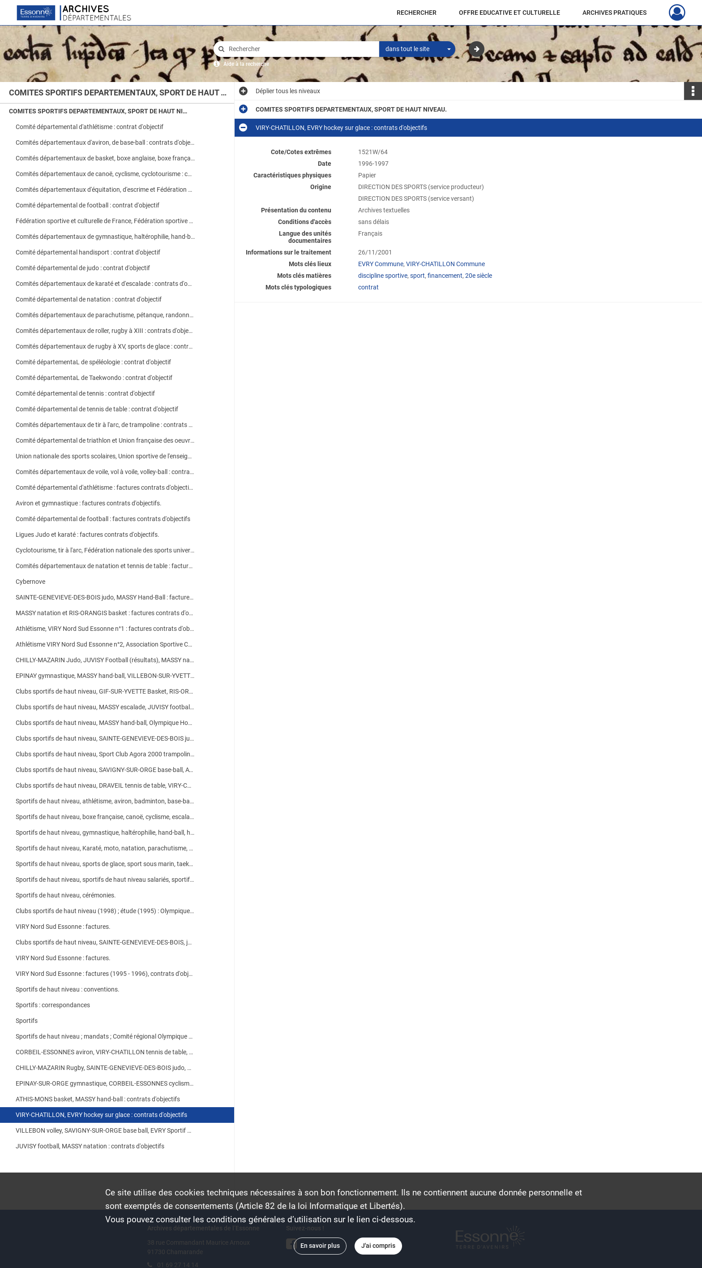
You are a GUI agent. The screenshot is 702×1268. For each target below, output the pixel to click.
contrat (368, 287)
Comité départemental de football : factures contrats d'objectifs (103, 518)
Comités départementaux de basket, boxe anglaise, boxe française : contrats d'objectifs (105, 158)
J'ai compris (378, 1245)
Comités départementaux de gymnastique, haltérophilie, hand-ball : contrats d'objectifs (105, 236)
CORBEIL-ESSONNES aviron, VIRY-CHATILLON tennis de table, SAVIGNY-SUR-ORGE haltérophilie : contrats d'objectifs (105, 1052)
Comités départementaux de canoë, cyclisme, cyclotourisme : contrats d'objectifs (105, 173)
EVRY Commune (380, 263)
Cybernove (30, 581)
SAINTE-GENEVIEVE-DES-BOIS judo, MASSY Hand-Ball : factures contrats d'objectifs (105, 597)
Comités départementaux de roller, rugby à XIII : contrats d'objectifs (105, 330)
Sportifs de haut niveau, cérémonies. (66, 895)
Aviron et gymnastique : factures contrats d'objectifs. (89, 503)
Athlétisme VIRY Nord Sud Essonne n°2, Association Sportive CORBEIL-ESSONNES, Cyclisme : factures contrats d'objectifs (105, 644)
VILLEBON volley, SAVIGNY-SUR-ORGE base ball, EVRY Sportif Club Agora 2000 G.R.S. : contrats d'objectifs (105, 1130)
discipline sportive (382, 275)
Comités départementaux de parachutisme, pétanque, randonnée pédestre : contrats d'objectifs (105, 315)
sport (417, 275)
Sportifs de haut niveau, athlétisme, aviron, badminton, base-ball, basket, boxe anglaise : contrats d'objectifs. (105, 801)
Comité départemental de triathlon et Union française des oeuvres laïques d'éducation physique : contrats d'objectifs (105, 440)
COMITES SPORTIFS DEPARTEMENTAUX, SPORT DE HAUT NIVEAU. (98, 111)
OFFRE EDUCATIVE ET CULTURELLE (509, 12)
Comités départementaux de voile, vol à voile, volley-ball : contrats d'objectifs (105, 471)
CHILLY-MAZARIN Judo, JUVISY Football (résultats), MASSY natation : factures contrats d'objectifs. (105, 660)
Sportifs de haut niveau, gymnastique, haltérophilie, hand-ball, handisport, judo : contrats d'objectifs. (105, 832)
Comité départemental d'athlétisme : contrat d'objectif (89, 126)
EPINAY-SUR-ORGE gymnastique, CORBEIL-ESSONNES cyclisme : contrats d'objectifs (105, 1083)
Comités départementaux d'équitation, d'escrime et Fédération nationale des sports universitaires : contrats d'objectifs (105, 189)
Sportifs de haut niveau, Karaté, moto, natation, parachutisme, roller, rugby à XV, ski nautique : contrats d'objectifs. (105, 848)
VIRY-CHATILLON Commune (445, 263)
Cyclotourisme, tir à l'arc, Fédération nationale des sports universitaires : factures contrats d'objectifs (105, 550)
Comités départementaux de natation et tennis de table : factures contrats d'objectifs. (105, 565)
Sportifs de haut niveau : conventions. (68, 989)
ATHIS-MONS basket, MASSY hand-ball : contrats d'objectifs (98, 1099)
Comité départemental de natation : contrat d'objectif (89, 299)
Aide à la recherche (246, 64)
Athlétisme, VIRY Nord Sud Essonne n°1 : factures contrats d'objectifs (105, 628)
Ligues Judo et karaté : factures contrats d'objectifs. (87, 534)
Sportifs (27, 1020)
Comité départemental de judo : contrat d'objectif (83, 268)
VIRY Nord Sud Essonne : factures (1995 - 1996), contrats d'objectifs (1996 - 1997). (105, 973)
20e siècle (478, 275)
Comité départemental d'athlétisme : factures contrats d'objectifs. (105, 487)
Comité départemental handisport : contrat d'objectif (88, 252)
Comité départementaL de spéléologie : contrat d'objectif (93, 362)
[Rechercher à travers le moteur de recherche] (301, 49)
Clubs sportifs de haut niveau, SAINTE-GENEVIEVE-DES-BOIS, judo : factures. (105, 942)
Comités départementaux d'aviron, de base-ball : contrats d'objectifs (105, 142)
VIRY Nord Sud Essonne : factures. (63, 926)
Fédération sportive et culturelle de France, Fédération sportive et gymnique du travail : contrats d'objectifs (105, 220)
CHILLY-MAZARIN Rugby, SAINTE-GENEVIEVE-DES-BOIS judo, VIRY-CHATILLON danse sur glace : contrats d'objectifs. (105, 1067)
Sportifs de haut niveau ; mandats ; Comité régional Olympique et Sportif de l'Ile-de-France (105, 1036)
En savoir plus (320, 1245)
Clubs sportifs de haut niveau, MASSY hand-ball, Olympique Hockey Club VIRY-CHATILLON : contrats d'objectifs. (105, 722)
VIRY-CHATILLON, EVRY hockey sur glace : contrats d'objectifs (101, 1114)
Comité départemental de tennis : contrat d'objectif (85, 393)
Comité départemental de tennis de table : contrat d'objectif (97, 409)
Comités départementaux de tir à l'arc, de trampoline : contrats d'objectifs (105, 424)
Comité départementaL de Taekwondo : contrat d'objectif (94, 377)
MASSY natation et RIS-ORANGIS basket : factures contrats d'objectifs (105, 613)
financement (445, 275)
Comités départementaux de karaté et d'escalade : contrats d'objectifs (105, 283)
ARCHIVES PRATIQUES (614, 12)
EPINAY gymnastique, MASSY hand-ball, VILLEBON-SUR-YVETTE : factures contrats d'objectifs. (105, 675)
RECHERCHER (417, 12)
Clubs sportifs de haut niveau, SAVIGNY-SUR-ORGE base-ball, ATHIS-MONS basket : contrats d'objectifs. (105, 769)
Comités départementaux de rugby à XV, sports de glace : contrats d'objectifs (105, 346)
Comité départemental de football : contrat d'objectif (87, 205)
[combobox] (417, 49)
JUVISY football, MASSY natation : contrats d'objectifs (90, 1146)
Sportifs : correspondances (53, 1005)
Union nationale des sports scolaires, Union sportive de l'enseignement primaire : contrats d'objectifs (105, 456)
